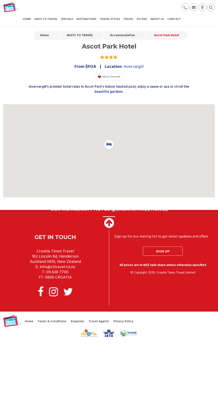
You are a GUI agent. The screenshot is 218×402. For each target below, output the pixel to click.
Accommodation (122, 35)
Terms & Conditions (52, 321)
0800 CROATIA (58, 277)
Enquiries (77, 321)
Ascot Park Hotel (166, 35)
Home (44, 35)
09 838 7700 (57, 272)
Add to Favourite (109, 77)
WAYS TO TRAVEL (80, 35)
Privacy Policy (123, 321)
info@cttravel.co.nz (57, 267)
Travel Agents (98, 321)
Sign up (163, 251)
